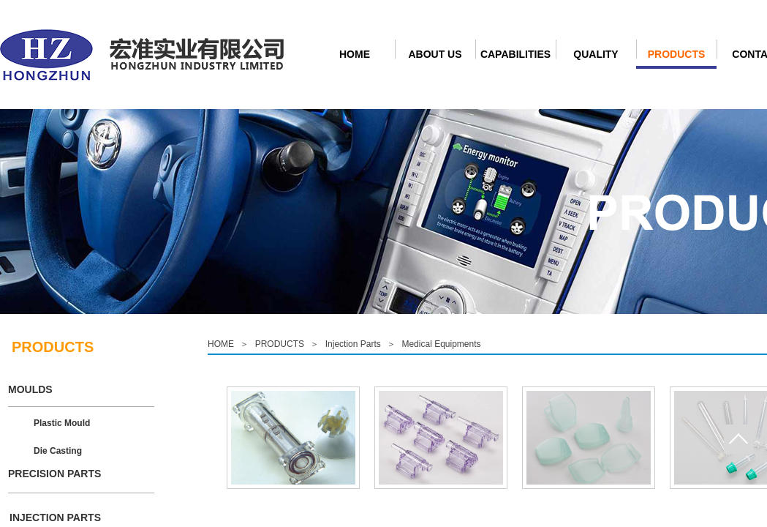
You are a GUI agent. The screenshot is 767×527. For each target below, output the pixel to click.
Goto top (738, 439)
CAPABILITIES (515, 54)
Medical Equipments (440, 344)
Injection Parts (353, 344)
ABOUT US (434, 54)
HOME (354, 54)
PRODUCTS (677, 54)
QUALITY (595, 54)
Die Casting (58, 451)
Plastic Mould (62, 423)
